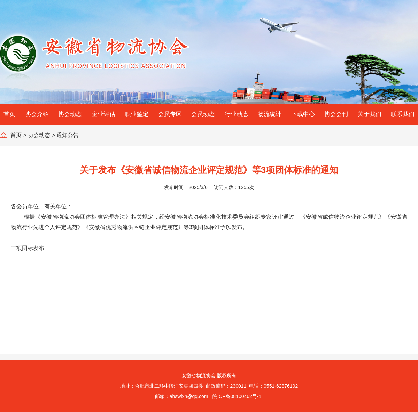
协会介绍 (37, 114)
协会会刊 (336, 114)
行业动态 (236, 114)
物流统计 (269, 114)
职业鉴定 (136, 114)
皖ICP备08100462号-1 (236, 396)
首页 (9, 114)
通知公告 (67, 135)
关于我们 (369, 114)
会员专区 (170, 114)
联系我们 (403, 114)
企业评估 (103, 114)
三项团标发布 (27, 248)
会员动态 (203, 114)
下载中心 (303, 114)
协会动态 (70, 114)
